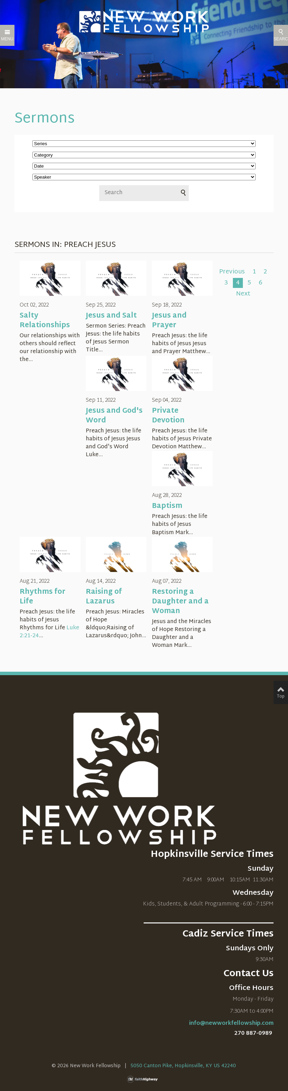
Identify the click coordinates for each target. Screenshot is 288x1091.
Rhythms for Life (42, 597)
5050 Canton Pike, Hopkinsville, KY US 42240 (183, 1066)
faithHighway (144, 1079)
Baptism (167, 506)
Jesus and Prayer (169, 321)
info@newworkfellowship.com (231, 1024)
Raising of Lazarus (104, 597)
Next (243, 294)
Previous (232, 272)
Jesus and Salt (111, 316)
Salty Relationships (45, 321)
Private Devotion (168, 416)
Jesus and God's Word (114, 416)
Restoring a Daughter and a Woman (180, 602)
